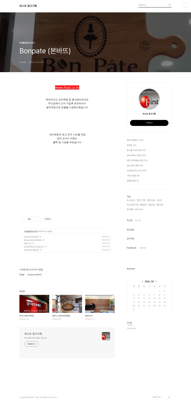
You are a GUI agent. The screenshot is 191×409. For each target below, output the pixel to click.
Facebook (131, 248)
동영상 (131, 145)
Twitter (142, 248)
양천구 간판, (141, 200)
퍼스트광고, (131, 200)
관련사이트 (157, 397)
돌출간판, (143, 205)
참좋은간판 (133, 180)
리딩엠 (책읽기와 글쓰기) (34, 246)
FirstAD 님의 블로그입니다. (35, 338)
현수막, (159, 200)
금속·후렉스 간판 (136, 155)
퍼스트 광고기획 (28, 5)
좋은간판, (159, 205)
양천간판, (151, 205)
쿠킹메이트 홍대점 (31, 250)
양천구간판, (151, 200)
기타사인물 (133, 175)
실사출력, (130, 209)
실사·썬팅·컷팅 (135, 165)
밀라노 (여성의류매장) (33, 240)
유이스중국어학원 (31, 237)
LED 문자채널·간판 (137, 160)
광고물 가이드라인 (136, 150)
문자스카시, (139, 209)
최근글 (129, 220)
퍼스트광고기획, (133, 205)
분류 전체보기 (135, 140)
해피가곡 (27, 243)
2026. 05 (149, 281)
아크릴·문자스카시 (31, 231)
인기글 (138, 220)
